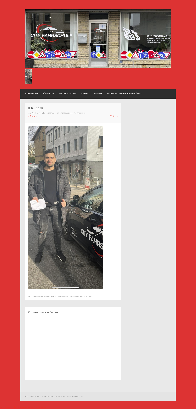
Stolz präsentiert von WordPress (39, 397)
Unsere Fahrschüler (76, 113)
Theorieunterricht (67, 94)
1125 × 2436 (60, 113)
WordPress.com (75, 397)
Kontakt (98, 94)
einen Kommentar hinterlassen (77, 296)
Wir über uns (31, 94)
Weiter (114, 116)
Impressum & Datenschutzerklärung (124, 94)
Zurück (32, 116)
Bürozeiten (48, 94)
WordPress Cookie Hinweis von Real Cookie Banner (23, 407)
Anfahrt (85, 94)
